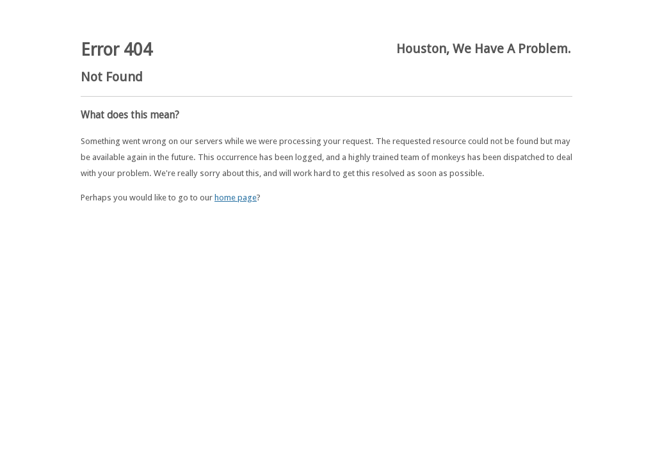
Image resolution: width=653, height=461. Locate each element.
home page (235, 197)
